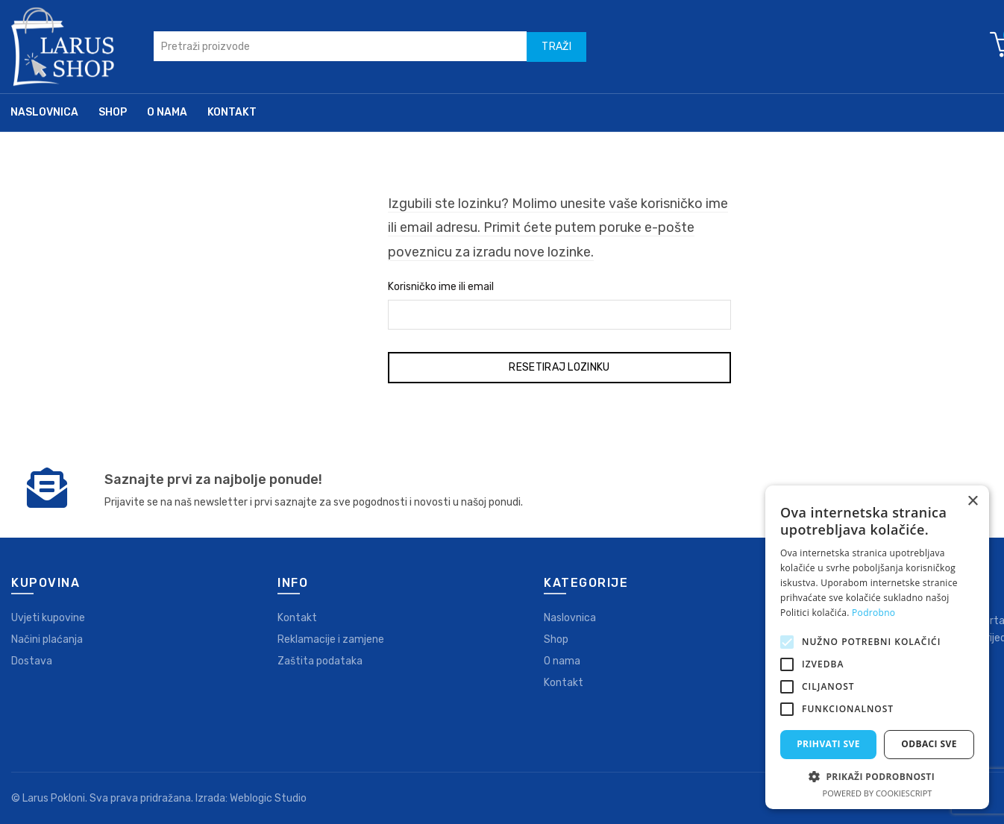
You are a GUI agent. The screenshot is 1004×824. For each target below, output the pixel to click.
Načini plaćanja (47, 639)
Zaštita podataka (320, 661)
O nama (167, 112)
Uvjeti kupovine (48, 617)
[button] (877, 776)
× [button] (972, 501)
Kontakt (232, 112)
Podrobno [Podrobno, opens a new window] (873, 612)
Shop (112, 112)
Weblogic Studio (268, 798)
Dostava (31, 661)
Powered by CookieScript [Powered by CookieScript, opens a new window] (877, 793)
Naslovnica (44, 112)
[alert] (877, 647)
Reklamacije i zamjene (330, 639)
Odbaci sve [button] (929, 743)
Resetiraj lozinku (559, 367)
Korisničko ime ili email (441, 286)
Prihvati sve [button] (828, 743)
